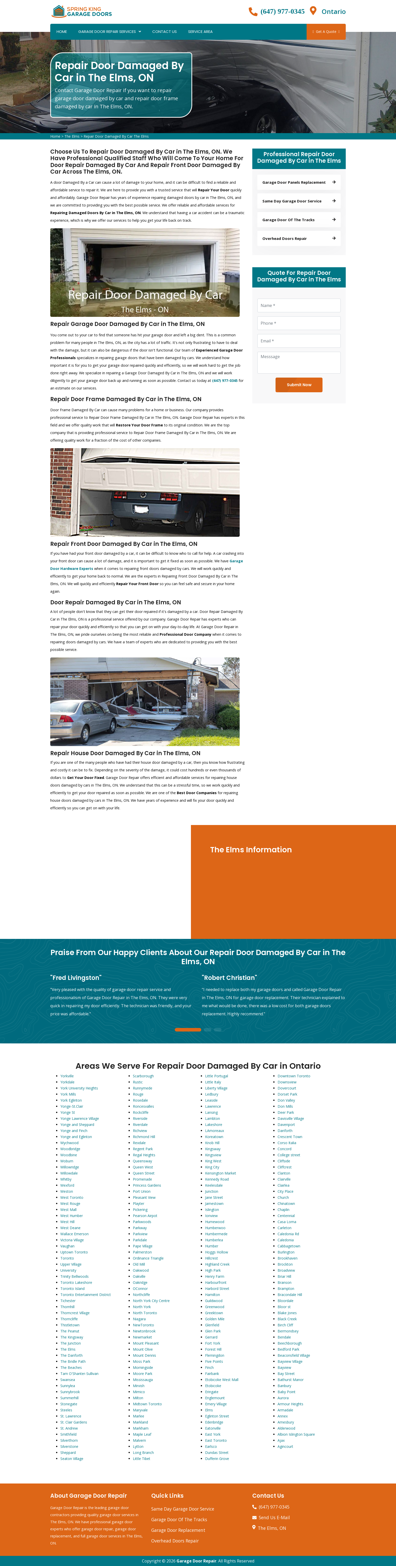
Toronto (67, 1258)
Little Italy (213, 1082)
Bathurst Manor (291, 1379)
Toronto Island (72, 1288)
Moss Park (141, 1361)
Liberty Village (216, 1088)
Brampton (286, 1288)
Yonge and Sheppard (77, 1124)
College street (289, 1154)
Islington (212, 1209)
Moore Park (142, 1373)
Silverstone (69, 1446)
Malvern (139, 1440)
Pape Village (143, 1246)
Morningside (143, 1367)
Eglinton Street (217, 1416)
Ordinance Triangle (148, 1258)
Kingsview (213, 1154)
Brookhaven (288, 1258)
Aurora (283, 1397)
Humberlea (214, 1240)
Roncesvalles (143, 1106)
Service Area (200, 31)
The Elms (72, 136)
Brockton (285, 1264)
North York (142, 1306)
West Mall (68, 1209)
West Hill (67, 1221)
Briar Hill (284, 1276)
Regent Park (143, 1148)
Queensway (142, 1161)
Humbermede (216, 1233)
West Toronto (71, 1197)
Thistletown (70, 1325)
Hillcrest (211, 1258)
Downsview (287, 1082)
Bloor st (284, 1306)
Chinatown (286, 1203)
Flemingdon (214, 1355)
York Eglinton (71, 1100)
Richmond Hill (144, 1136)
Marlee (138, 1416)
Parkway (140, 1227)
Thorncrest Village (75, 1312)
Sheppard (68, 1452)
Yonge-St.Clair (71, 1106)
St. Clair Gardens (73, 1422)
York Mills (68, 1094)
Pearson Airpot (145, 1215)
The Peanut (69, 1331)
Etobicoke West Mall (221, 1379)
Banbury (284, 1385)
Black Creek (287, 1318)
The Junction (70, 1343)
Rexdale (139, 1142)
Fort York (212, 1343)
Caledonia (286, 1240)
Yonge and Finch (73, 1130)
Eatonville (213, 1428)
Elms (209, 1410)
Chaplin (283, 1209)
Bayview (284, 1367)
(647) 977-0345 (283, 11)
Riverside (140, 1118)
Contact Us (164, 31)
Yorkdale (67, 1082)
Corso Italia (287, 1142)
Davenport (286, 1124)
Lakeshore (213, 1124)
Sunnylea (67, 1385)
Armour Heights (290, 1404)
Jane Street (214, 1197)
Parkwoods (142, 1221)
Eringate (211, 1391)
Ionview (211, 1215)
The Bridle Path (73, 1361)
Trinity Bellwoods (74, 1276)
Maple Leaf (142, 1434)
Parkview (140, 1233)
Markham (140, 1428)
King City (212, 1167)
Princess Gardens (147, 1185)
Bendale (284, 1337)
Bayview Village (290, 1361)
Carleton (284, 1227)
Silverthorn (69, 1440)
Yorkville (67, 1076)
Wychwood (69, 1142)
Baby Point (286, 1391)
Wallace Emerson (74, 1233)
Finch (209, 1367)
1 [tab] (188, 1030)
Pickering (140, 1209)
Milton (138, 1397)
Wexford (67, 1185)
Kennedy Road (217, 1179)
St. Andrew (69, 1428)
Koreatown (214, 1136)
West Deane (70, 1227)
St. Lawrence (70, 1416)
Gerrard (211, 1337)
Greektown (214, 1312)
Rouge (138, 1094)
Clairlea (283, 1185)
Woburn (66, 1161)
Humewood (214, 1221)
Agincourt (285, 1446)
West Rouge (70, 1203)
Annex (283, 1416)
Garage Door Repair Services (107, 31)
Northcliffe (141, 1294)
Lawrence (213, 1106)
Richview (140, 1130)
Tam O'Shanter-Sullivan (79, 1373)
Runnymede (142, 1088)
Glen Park (213, 1331)
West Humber (71, 1215)
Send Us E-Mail (274, 1517)
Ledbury (211, 1094)
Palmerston (142, 1252)
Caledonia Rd (288, 1233)
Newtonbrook (144, 1331)
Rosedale (140, 1100)
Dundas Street (217, 1452)
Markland (140, 1422)
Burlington (286, 1252)
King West (213, 1161)
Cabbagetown (289, 1246)
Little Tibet (141, 1458)
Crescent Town (290, 1136)
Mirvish (138, 1385)
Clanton (284, 1173)
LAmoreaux (214, 1130)
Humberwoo (215, 1227)
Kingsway (212, 1148)
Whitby (65, 1179)
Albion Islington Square (296, 1434)
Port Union (142, 1191)
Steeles (66, 1410)
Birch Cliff (285, 1325)
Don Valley (286, 1100)
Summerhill (69, 1397)
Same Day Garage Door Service (182, 1509)
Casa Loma (287, 1221)
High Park (213, 1270)
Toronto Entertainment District (85, 1294)
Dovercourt (287, 1088)
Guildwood (213, 1300)
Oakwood (141, 1270)
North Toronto (145, 1312)
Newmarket (142, 1337)
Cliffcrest (285, 1167)
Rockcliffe (140, 1112)
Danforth (285, 1130)
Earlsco (211, 1446)
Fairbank (212, 1373)
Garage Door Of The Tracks (179, 1519)
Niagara (139, 1318)
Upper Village (71, 1264)
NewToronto (143, 1325)
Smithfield (68, 1434)
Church (283, 1197)
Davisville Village (291, 1118)
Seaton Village (71, 1458)
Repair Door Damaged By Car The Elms (116, 136)
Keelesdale (214, 1185)
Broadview (286, 1270)
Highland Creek (217, 1264)
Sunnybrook (70, 1391)
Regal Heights (144, 1154)
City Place (285, 1191)
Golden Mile (215, 1318)
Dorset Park (287, 1094)
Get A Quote (326, 31)
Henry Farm (214, 1276)
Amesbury (286, 1422)
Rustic (138, 1082)
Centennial (286, 1215)
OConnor (140, 1288)
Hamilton (212, 1294)
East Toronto (216, 1440)
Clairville (284, 1179)
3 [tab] (218, 1030)
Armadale (285, 1410)
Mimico (139, 1391)
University (68, 1270)
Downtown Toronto (294, 1076)
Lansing (211, 1112)
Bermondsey (288, 1331)
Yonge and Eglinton (76, 1136)
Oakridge (140, 1282)
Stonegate (68, 1404)
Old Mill (139, 1264)
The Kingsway (71, 1337)
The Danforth (71, 1355)
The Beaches (71, 1367)
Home (62, 31)
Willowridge (69, 1167)
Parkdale (140, 1240)
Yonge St (67, 1112)
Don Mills (285, 1106)
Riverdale (140, 1124)
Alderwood (286, 1428)
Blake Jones (287, 1312)
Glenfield (212, 1325)
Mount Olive (143, 1349)
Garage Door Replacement (178, 1530)
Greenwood (214, 1306)
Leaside (211, 1100)
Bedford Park (288, 1349)
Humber (211, 1246)
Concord (284, 1148)
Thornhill (67, 1306)
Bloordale (285, 1300)
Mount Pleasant (146, 1343)
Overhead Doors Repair (175, 1541)
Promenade (142, 1179)
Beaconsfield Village (294, 1355)
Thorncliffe (69, 1318)
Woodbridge (70, 1148)
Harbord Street (217, 1288)
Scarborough (143, 1076)
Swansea (67, 1379)
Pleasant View (144, 1197)
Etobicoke (213, 1385)
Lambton (212, 1118)
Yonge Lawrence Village (79, 1118)
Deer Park (286, 1112)
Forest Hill (213, 1349)
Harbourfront (216, 1282)
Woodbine (68, 1154)
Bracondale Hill (290, 1294)
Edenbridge (214, 1422)
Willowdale (69, 1173)
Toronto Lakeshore (76, 1282)
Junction (211, 1191)
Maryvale (140, 1410)
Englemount (215, 1397)
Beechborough (290, 1343)
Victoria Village (72, 1240)
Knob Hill (212, 1142)
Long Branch (143, 1452)
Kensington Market (220, 1173)
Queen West (143, 1167)
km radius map (96, 882)
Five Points (214, 1361)
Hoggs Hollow (216, 1252)
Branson (284, 1282)
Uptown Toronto (74, 1252)
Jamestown (214, 1203)
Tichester (68, 1300)
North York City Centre (151, 1300)
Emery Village (216, 1404)
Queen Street (144, 1173)
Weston (66, 1191)
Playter (138, 1203)
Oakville (139, 1276)
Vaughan (67, 1246)
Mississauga (143, 1379)
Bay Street (286, 1373)
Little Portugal (216, 1076)
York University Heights (79, 1088)
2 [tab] (208, 1030)
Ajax (281, 1440)
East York (212, 1434)
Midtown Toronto (147, 1404)
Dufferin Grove (217, 1458)
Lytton (138, 1446)
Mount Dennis (144, 1355)
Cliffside (284, 1161)
